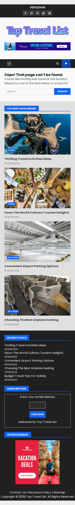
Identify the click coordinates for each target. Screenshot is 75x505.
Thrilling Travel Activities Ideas (37, 134)
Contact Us (18, 492)
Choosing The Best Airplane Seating (37, 295)
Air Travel (13, 257)
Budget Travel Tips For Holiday (25, 376)
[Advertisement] (37, 46)
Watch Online (66, 63)
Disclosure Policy (39, 492)
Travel (11, 150)
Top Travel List (47, 422)
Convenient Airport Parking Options (37, 241)
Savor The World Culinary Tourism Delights (37, 188)
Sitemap (59, 492)
